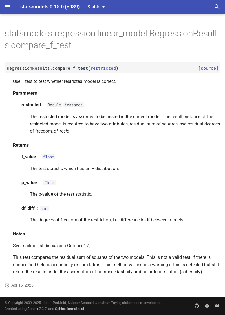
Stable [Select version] (93, 7)
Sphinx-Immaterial (69, 309)
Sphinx (32, 309)
